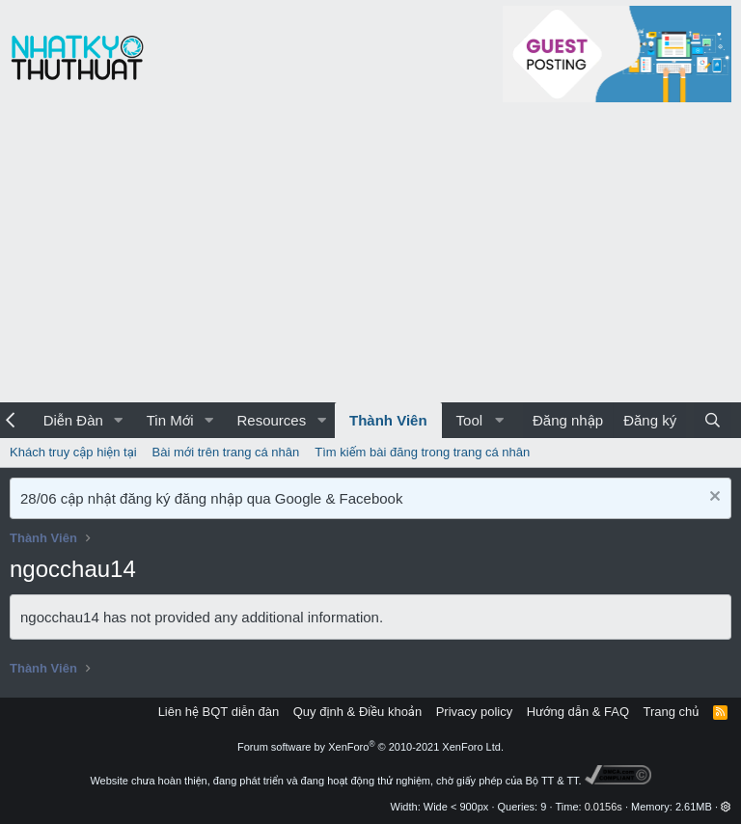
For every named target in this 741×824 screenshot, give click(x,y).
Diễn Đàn (73, 420)
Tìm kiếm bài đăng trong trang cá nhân (422, 452)
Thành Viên (388, 420)
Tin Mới (170, 420)
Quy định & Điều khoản (357, 711)
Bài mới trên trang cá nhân (226, 452)
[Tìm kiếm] (712, 420)
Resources (271, 420)
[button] (118, 420)
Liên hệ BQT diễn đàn (219, 711)
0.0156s (603, 806)
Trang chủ (672, 711)
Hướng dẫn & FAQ (578, 711)
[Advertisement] (370, 258)
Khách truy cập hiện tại (73, 452)
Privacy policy (474, 711)
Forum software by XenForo (370, 747)
